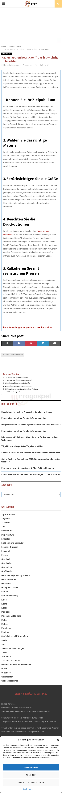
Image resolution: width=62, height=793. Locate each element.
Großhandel (6, 571)
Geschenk (5, 559)
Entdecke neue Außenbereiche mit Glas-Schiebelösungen (27, 468)
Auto (3, 527)
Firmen (4, 555)
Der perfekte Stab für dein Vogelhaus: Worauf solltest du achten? (31, 425)
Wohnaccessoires (9, 681)
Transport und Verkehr (11, 660)
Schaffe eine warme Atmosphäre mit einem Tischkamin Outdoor (30, 453)
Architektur (6, 523)
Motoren (5, 624)
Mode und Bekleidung (11, 616)
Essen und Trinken (9, 547)
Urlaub (4, 669)
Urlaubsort (6, 673)
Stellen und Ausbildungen (12, 648)
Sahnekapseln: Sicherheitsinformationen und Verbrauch (25, 711)
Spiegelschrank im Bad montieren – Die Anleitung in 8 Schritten (28, 721)
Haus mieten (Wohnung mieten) (15, 575)
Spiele (4, 640)
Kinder (4, 600)
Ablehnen (31, 775)
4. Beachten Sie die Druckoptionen (18, 386)
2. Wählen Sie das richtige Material (18, 380)
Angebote (5, 519)
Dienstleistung (7, 535)
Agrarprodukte (6, 53)
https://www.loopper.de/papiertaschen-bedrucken (27, 327)
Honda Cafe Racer (9, 704)
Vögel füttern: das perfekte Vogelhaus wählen (22, 446)
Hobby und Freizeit (9, 587)
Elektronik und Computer (12, 543)
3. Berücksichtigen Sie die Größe (17, 383)
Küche (4, 604)
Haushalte (5, 583)
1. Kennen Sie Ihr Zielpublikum (16, 377)
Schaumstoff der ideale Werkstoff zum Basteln (22, 718)
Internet (4, 591)
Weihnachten (7, 677)
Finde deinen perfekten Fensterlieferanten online (23, 418)
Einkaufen (5, 539)
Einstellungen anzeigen (31, 782)
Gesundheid (6, 567)
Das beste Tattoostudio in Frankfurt (16, 708)
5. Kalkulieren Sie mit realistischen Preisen (21, 389)
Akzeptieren (31, 767)
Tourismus (6, 656)
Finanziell (5, 551)
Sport (3, 644)
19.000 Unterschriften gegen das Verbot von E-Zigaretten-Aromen (30, 728)
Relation (5, 632)
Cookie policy (28, 789)
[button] (57, 739)
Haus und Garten (8, 579)
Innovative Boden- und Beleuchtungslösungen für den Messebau (30, 474)
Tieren (4, 652)
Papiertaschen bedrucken (13, 355)
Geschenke (6, 563)
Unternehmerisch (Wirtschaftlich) (16, 665)
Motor (4, 620)
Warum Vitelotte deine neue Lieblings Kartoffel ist (22, 732)
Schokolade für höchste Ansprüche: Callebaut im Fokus (26, 412)
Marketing (5, 612)
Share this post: (14, 392)
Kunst (3, 608)
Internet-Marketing (9, 596)
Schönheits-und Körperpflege (14, 636)
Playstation (6, 628)
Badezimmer (7, 531)
